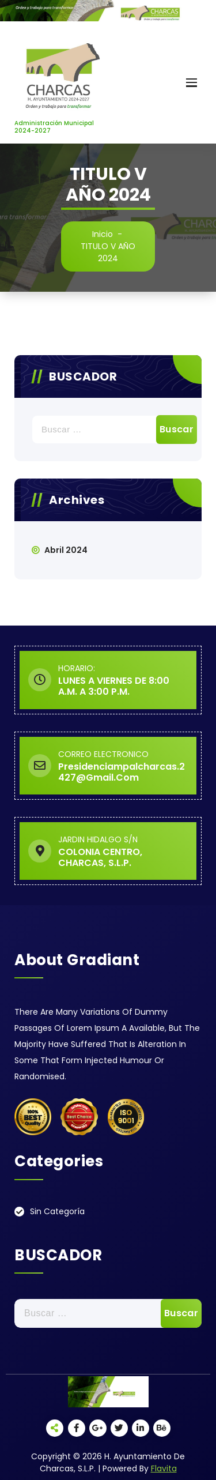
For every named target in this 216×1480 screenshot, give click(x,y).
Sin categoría (57, 1211)
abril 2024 (66, 550)
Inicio (102, 234)
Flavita (164, 1468)
